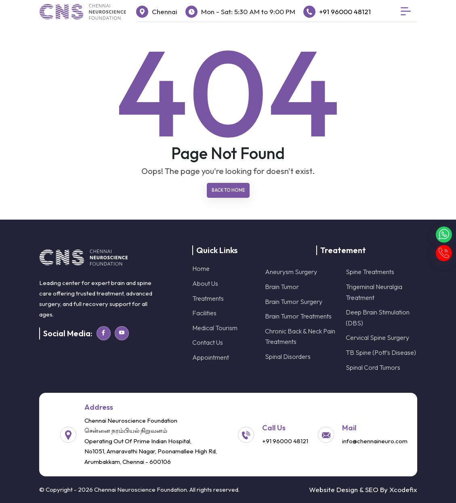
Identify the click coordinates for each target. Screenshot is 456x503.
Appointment (210, 357)
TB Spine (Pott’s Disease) (381, 352)
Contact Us (207, 342)
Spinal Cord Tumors (373, 367)
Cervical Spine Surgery (377, 337)
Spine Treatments (370, 272)
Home (201, 268)
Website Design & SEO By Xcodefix (363, 489)
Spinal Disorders (288, 356)
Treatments (208, 298)
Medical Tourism (214, 328)
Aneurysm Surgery (291, 272)
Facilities (204, 313)
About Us (205, 283)
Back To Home (228, 190)
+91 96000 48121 (345, 11)
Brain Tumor (282, 287)
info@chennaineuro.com (375, 441)
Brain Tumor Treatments (298, 316)
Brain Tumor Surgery (293, 302)
